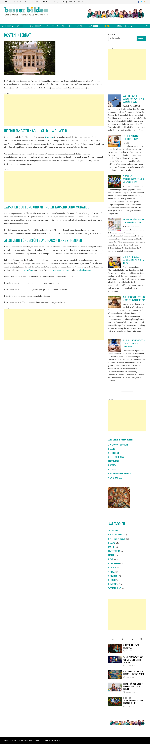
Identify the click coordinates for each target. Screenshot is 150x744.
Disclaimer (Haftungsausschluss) (55, 2)
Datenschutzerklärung (33, 2)
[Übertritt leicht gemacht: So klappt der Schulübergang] (114, 100)
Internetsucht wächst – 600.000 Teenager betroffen (134, 343)
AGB (70, 2)
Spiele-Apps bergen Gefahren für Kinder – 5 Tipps (133, 259)
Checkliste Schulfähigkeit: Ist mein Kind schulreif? (133, 179)
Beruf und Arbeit (115, 534)
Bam (58, 740)
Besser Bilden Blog (116, 538)
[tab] (113, 639)
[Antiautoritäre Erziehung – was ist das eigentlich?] (114, 302)
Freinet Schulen (35, 26)
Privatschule (93, 26)
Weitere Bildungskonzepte (72, 26)
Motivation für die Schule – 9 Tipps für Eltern (134, 221)
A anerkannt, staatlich (118, 444)
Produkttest (114, 563)
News (110, 559)
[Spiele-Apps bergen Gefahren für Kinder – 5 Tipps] (114, 262)
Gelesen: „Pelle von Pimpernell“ (131, 646)
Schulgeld (49, 137)
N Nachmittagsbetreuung (119, 473)
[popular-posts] (113, 639)
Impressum (86, 2)
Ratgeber (112, 567)
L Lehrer (112, 469)
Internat (107, 26)
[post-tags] (141, 639)
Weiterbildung (114, 588)
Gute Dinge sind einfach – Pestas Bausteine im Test (133, 673)
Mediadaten (18, 2)
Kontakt (77, 2)
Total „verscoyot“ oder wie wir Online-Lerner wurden (133, 660)
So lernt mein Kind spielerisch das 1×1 (131, 137)
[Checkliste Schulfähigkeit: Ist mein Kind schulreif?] (114, 181)
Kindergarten (114, 551)
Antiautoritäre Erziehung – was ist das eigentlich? (134, 298)
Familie (111, 546)
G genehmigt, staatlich (118, 457)
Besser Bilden (23, 740)
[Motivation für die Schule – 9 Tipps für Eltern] (114, 224)
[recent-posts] (122, 639)
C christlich (113, 452)
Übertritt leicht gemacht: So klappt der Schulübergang (133, 98)
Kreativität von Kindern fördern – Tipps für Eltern (133, 686)
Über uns (8, 2)
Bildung (111, 542)
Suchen (111, 34)
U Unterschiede (115, 477)
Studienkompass (84, 270)
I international (114, 461)
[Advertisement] (54, 110)
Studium (112, 579)
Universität (113, 584)
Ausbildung (113, 530)
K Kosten (112, 465)
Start (68, 270)
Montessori (6, 26)
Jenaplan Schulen (51, 26)
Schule (111, 571)
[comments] (131, 639)
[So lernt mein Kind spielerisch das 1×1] (114, 141)
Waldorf (20, 26)
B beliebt (112, 448)
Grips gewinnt (58, 270)
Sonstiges (112, 575)
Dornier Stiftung (26, 270)
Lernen (111, 555)
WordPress (49, 740)
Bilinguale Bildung (123, 26)
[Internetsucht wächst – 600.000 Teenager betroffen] (114, 345)
